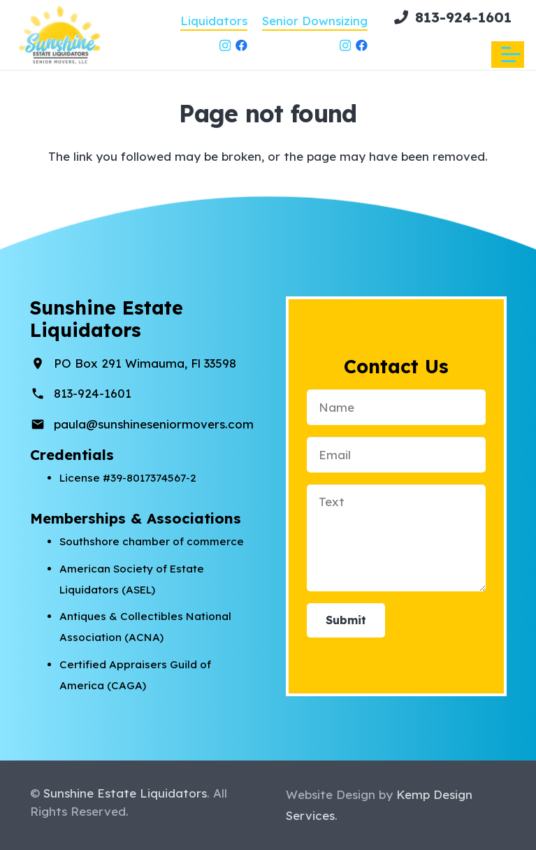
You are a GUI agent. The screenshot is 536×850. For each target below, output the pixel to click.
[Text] (396, 537)
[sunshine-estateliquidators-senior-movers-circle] (60, 34)
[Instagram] (225, 45)
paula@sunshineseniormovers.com (154, 424)
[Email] (396, 455)
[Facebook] (241, 45)
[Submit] (346, 620)
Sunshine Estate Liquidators (125, 793)
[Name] (396, 407)
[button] (510, 54)
